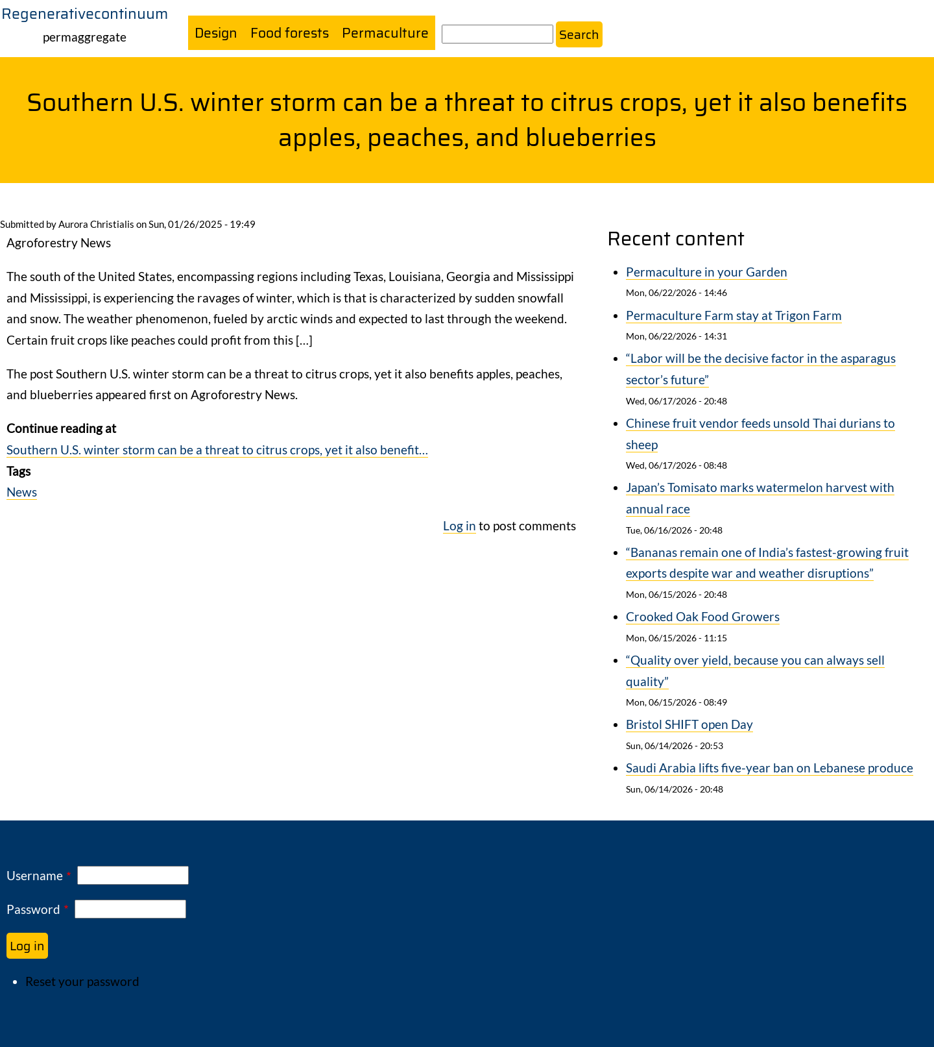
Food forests (291, 32)
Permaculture (387, 32)
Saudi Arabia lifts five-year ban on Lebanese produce (769, 768)
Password (33, 909)
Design (217, 32)
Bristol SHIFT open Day (689, 724)
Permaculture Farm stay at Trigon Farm (734, 315)
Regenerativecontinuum (84, 13)
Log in (459, 525)
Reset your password (82, 981)
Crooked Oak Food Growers (703, 617)
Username (34, 875)
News (21, 491)
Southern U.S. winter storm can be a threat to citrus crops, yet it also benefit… (217, 449)
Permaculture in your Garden (706, 271)
